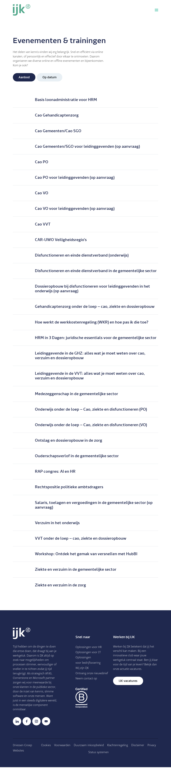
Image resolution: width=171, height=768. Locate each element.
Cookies (46, 746)
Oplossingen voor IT (88, 652)
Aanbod (24, 78)
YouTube (46, 722)
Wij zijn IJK (82, 668)
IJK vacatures (128, 681)
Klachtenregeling (117, 746)
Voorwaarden (62, 746)
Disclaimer (137, 746)
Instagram (36, 722)
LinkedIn (17, 722)
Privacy (152, 746)
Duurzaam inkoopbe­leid (89, 746)
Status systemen (99, 752)
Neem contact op (86, 684)
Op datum (49, 78)
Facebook (27, 722)
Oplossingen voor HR (88, 647)
